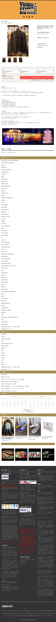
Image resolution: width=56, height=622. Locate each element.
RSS (47, 615)
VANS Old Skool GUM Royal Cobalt (21, 436)
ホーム (6, 615)
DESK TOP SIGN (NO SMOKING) (47, 436)
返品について (25, 615)
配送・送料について (19, 615)
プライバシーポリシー (42, 615)
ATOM (50, 615)
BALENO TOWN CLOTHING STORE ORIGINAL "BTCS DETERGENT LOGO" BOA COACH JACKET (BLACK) (8, 437)
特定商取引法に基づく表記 (33, 615)
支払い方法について (11, 615)
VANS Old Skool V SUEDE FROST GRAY (35, 437)
